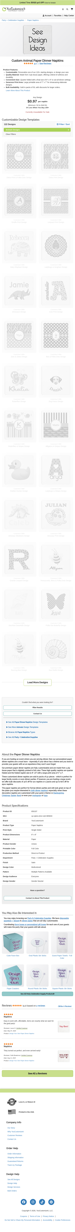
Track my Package (14, 1165)
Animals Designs (37, 129)
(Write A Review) (65, 1006)
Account (47, 16)
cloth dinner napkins (39, 791)
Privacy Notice (48, 1216)
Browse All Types (20, 732)
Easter (13, 796)
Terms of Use (35, 1216)
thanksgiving (58, 793)
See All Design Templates (27, 722)
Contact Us (37, 714)
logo (45, 796)
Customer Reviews (14, 1135)
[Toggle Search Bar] (67, 9)
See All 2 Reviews (37, 1073)
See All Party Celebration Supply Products (38, 994)
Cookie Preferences (62, 1220)
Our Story (11, 1128)
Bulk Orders (12, 1191)
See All (22, 737)
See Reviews (37, 63)
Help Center (69, 16)
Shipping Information (15, 1157)
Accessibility (47, 1220)
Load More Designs (37, 682)
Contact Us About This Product (37, 898)
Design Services (13, 1187)
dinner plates (27, 921)
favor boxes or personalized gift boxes (30, 925)
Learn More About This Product (18, 90)
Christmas (6, 796)
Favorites (57, 16)
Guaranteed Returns (15, 1161)
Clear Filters (11, 134)
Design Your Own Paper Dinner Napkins (21, 1033)
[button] (71, 9)
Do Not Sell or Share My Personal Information (22, 1220)
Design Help (12, 1183)
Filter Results (37, 707)
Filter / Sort (63, 124)
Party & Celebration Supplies (39, 918)
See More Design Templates (22, 727)
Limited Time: (37, 3)
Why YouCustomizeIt (15, 1132)
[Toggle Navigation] (63, 9)
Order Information (14, 1154)
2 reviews (40, 1006)
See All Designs (13, 1179)
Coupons (23, 1216)
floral (19, 796)
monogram (36, 796)
